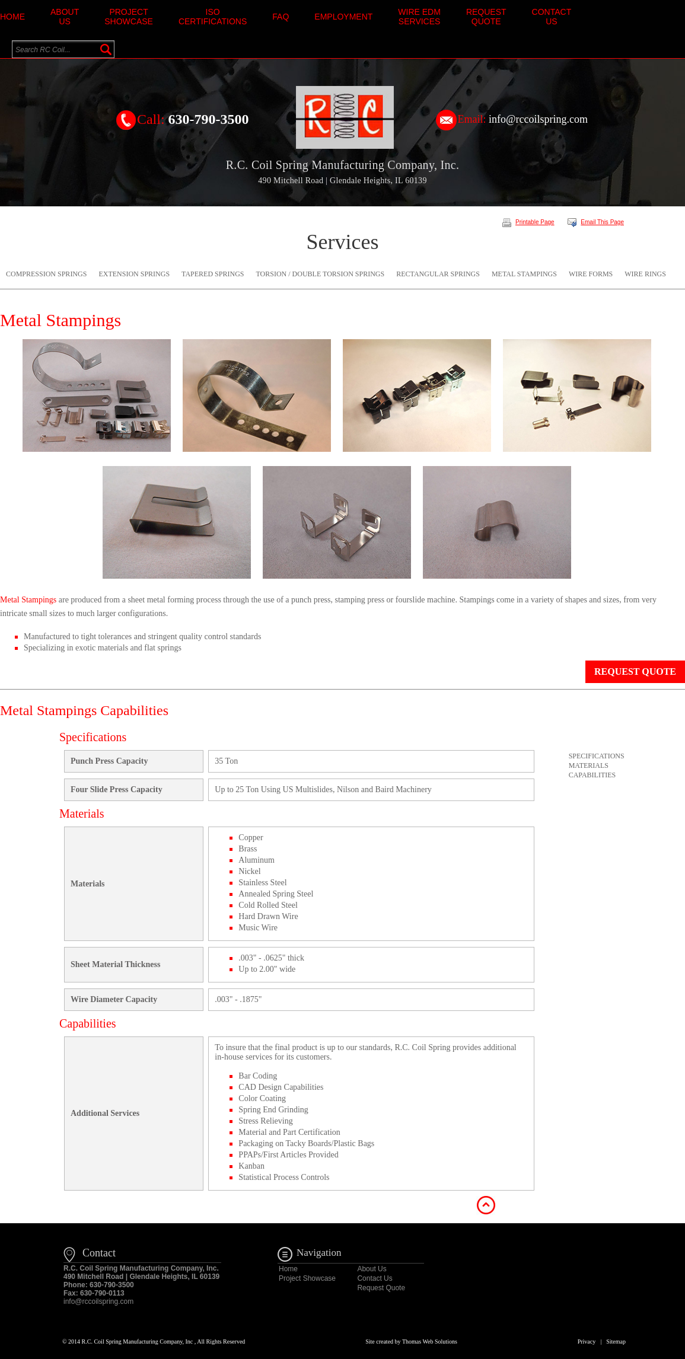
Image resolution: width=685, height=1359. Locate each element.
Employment (343, 16)
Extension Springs (134, 274)
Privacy (587, 1341)
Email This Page (596, 222)
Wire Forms (591, 274)
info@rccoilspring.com (538, 119)
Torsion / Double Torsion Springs (320, 274)
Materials (588, 765)
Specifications (597, 756)
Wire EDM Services (419, 16)
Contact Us (552, 16)
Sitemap (616, 1341)
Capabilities (592, 775)
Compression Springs (46, 274)
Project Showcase (128, 16)
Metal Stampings (524, 274)
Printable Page (528, 222)
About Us (64, 16)
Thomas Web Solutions (429, 1341)
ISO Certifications (213, 16)
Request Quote (486, 16)
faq (280, 16)
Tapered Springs (212, 274)
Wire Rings (645, 274)
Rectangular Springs (438, 274)
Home (12, 16)
